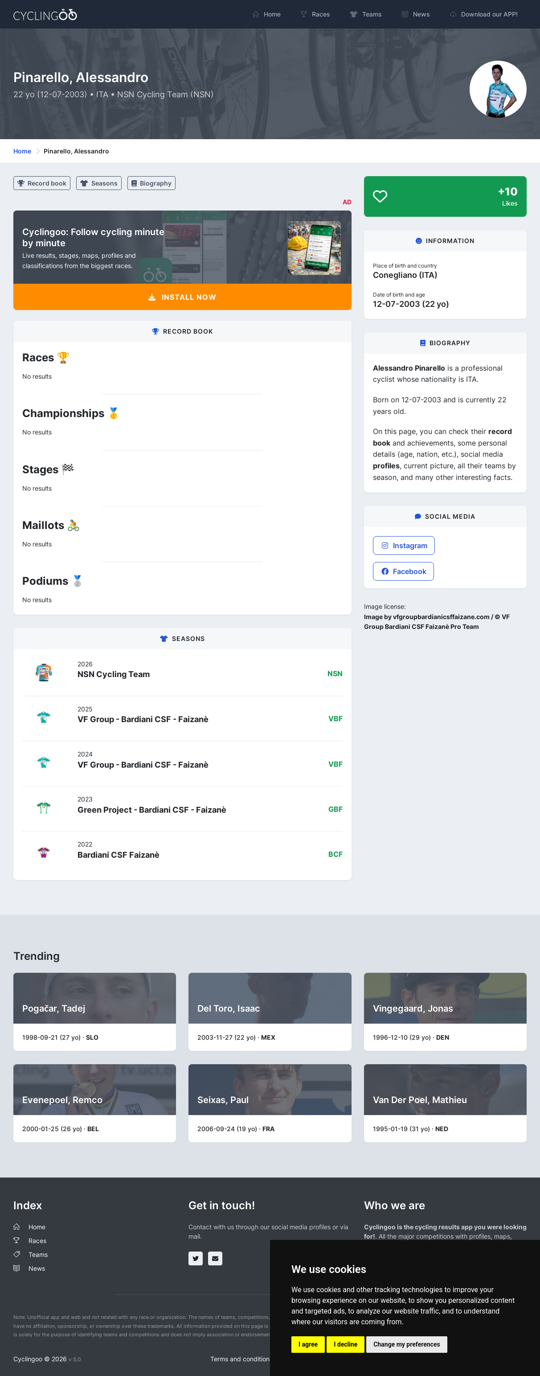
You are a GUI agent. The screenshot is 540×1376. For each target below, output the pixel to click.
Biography (151, 183)
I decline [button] (345, 1344)
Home (22, 151)
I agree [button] (308, 1344)
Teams (38, 1254)
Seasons (99, 183)
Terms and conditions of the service (262, 1359)
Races (37, 1240)
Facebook (403, 571)
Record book (41, 183)
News (37, 1268)
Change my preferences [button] (406, 1344)
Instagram (403, 545)
